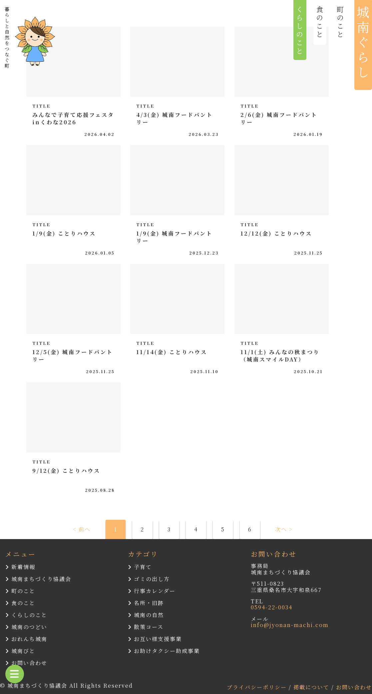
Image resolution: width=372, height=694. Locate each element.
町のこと (20, 591)
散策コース (146, 627)
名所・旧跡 (146, 603)
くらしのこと (26, 615)
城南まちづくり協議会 (38, 579)
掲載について (312, 687)
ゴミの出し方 (149, 579)
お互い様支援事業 (155, 639)
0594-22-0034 (271, 607)
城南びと (20, 651)
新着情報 (20, 567)
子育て (140, 567)
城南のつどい (26, 627)
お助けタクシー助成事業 (164, 651)
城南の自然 (146, 615)
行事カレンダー (152, 591)
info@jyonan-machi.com (290, 625)
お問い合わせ (26, 663)
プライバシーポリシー (258, 687)
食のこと (20, 603)
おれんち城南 (26, 639)
